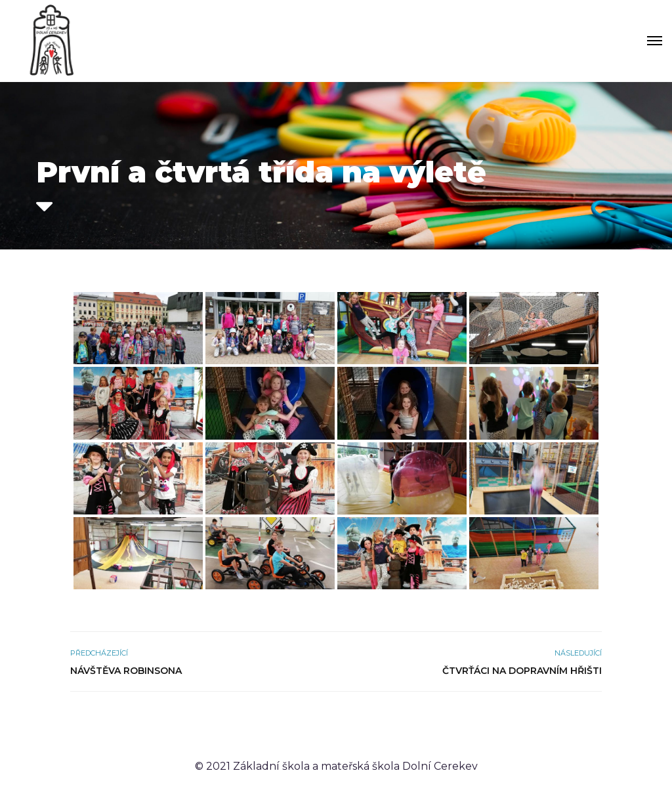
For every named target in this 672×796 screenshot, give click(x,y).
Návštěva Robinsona (126, 671)
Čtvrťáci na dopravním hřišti (522, 671)
